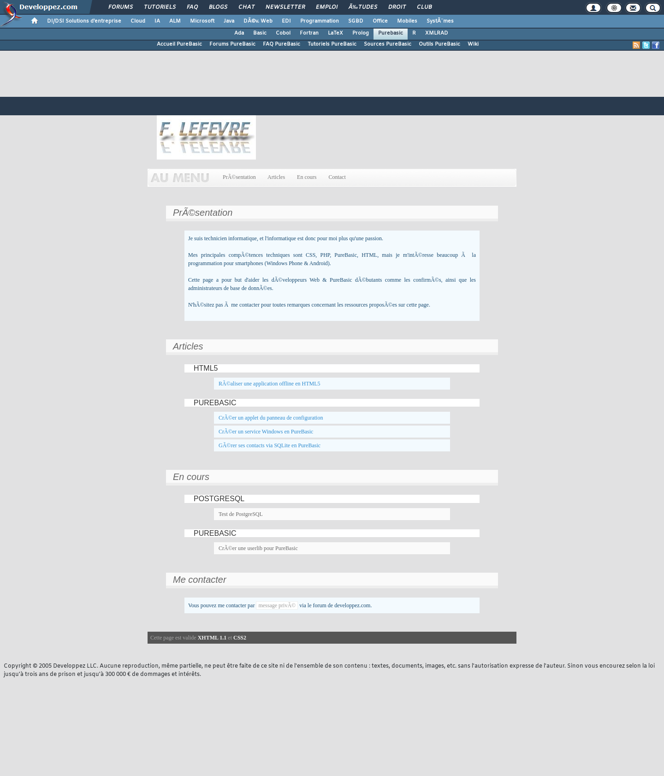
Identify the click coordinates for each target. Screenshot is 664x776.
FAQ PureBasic (281, 44)
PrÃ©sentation (239, 177)
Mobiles (407, 21)
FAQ (192, 7)
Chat (246, 7)
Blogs (218, 7)
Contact (337, 177)
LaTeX (335, 33)
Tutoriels (160, 7)
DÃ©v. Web (258, 21)
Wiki (473, 44)
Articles (276, 177)
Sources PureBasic (387, 44)
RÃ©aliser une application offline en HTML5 (269, 383)
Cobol (283, 33)
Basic (260, 33)
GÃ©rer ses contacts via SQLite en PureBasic (269, 445)
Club (424, 7)
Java (229, 21)
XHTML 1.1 (212, 637)
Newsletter (285, 7)
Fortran (309, 33)
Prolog (360, 33)
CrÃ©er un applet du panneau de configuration (271, 418)
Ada (239, 33)
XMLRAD (436, 33)
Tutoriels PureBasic (332, 44)
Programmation (319, 21)
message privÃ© (277, 605)
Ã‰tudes (363, 7)
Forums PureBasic (232, 44)
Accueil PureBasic (179, 44)
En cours (307, 177)
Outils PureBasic (439, 44)
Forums (120, 7)
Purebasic (390, 33)
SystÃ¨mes (440, 21)
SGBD (355, 21)
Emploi (326, 7)
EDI (286, 21)
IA (157, 21)
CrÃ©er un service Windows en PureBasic (266, 431)
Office (380, 21)
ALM (175, 21)
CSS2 (239, 637)
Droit (397, 7)
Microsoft (202, 21)
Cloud (137, 21)
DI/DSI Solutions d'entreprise (84, 21)
